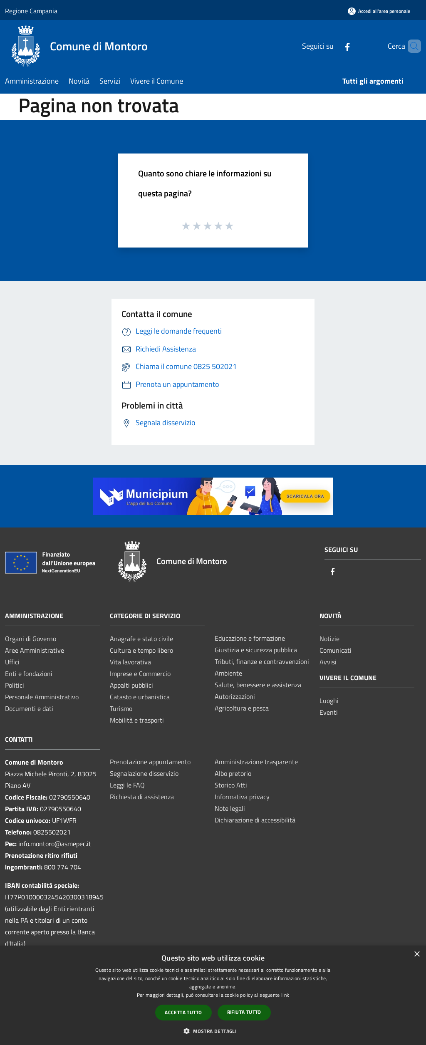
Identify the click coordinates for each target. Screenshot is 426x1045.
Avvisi (328, 662)
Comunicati (336, 650)
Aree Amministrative (34, 650)
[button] (213, 1031)
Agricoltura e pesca (242, 708)
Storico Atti (231, 785)
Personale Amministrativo (42, 697)
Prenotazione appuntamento (150, 762)
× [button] (417, 954)
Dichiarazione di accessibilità (255, 820)
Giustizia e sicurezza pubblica (256, 650)
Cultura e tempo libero (141, 650)
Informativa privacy (242, 797)
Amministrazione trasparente (256, 762)
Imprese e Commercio (140, 674)
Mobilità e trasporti (137, 720)
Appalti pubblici (131, 685)
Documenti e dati (29, 708)
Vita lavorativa (130, 662)
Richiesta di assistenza (142, 797)
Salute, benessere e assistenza (258, 685)
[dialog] (213, 995)
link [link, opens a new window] (285, 995)
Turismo (121, 708)
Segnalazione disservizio (144, 773)
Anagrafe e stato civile (141, 639)
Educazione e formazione (250, 638)
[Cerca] (411, 46)
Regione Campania (31, 11)
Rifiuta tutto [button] (244, 1012)
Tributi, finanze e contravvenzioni (262, 661)
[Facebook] (333, 46)
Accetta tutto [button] (183, 1012)
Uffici (12, 662)
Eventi (329, 712)
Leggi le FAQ (127, 785)
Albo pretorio (233, 773)
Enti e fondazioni (28, 674)
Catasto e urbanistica (140, 697)
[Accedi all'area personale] (379, 11)
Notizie (329, 639)
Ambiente (228, 673)
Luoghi (329, 701)
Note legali (230, 808)
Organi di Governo (30, 639)
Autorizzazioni (235, 696)
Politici (14, 685)
